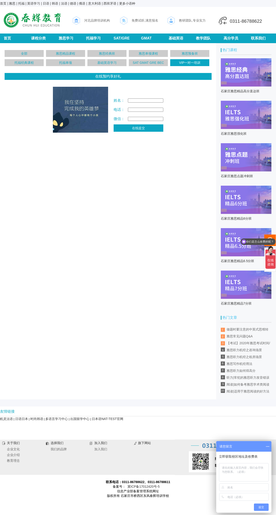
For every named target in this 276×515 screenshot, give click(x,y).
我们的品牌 (59, 449)
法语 (64, 3)
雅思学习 (66, 38)
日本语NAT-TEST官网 (107, 419)
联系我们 (258, 38)
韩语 (55, 3)
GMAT (146, 38)
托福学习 (93, 38)
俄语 (82, 3)
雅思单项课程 (148, 53)
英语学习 (33, 3)
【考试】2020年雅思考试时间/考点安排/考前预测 (248, 344)
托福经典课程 (24, 62)
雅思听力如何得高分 (241, 370)
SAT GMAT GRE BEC (148, 62)
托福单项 (65, 62)
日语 (46, 3)
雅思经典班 (107, 53)
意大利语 (94, 3)
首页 (3, 3)
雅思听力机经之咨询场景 (244, 350)
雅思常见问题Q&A (240, 336)
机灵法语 (6, 419)
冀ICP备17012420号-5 (143, 486)
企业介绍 (13, 455)
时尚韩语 (36, 419)
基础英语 (176, 38)
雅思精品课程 (65, 53)
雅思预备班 (190, 53)
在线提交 (138, 128)
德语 (73, 3)
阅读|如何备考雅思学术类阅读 (248, 384)
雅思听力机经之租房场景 (244, 357)
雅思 (12, 3)
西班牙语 (110, 3)
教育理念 (13, 460)
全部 (24, 53)
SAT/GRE (122, 38)
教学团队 (203, 38)
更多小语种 (127, 3)
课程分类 (38, 38)
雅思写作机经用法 (239, 364)
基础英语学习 (107, 62)
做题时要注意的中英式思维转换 (247, 330)
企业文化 (13, 449)
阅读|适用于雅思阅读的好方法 (248, 391)
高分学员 (231, 38)
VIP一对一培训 (190, 62)
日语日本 (21, 419)
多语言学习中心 (56, 419)
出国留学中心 (79, 419)
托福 (21, 3)
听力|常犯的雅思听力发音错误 (248, 377)
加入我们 (100, 449)
